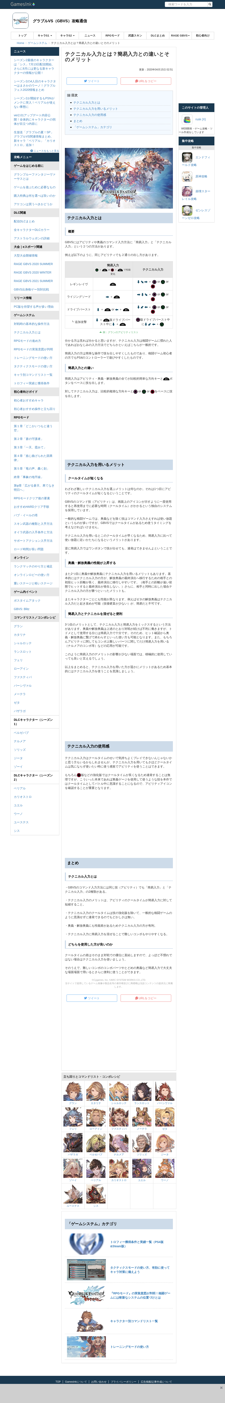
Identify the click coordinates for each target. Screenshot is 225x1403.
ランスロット (23, 651)
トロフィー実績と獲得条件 (32, 383)
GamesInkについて (76, 1381)
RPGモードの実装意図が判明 (33, 349)
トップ (22, 35)
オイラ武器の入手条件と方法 (33, 532)
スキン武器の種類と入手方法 (33, 523)
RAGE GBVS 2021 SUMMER (33, 281)
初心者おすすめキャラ (29, 400)
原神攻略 (194, 176)
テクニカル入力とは (27, 332)
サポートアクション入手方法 (33, 540)
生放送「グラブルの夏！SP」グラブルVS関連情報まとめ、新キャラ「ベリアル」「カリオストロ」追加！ (35, 138)
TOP (58, 1381)
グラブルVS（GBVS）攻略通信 (60, 21)
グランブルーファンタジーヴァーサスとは (35, 176)
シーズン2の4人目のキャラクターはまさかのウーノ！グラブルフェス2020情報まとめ (35, 85)
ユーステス (21, 822)
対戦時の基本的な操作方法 (32, 323)
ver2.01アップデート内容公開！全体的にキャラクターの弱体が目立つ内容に (35, 119)
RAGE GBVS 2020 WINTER (32, 272)
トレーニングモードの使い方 (33, 357)
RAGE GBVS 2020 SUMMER (33, 264)
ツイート (92, 81)
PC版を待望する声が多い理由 (34, 306)
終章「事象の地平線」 (29, 477)
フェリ (18, 660)
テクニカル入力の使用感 (89, 114)
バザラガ (20, 711)
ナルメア (20, 741)
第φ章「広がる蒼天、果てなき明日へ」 (34, 487)
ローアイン (21, 668)
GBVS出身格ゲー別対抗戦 (31, 289)
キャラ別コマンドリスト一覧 (33, 374)
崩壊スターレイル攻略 (196, 193)
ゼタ (17, 702)
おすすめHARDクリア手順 (31, 506)
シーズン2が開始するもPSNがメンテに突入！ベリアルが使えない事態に (35, 102)
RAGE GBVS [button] (180, 35)
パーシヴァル (23, 685)
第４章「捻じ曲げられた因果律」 (33, 458)
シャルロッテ (23, 643)
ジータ (18, 758)
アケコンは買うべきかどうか (33, 204)
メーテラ (20, 694)
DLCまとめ (158, 35)
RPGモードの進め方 (27, 340)
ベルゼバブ (21, 732)
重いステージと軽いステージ (33, 583)
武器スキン (135, 35)
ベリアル (20, 788)
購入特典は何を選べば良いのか (35, 195)
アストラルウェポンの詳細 (32, 238)
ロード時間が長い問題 (29, 549)
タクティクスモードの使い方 (33, 366)
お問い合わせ (99, 1381)
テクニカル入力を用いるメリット (95, 108)
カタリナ (20, 634)
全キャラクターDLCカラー (32, 229)
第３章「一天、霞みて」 (30, 447)
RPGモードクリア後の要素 (32, 498)
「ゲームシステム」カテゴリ (92, 127)
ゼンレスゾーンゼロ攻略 (196, 212)
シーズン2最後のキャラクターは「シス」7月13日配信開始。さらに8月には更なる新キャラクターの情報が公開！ (34, 66)
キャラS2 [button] (67, 35)
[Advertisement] (119, 707)
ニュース (89, 35)
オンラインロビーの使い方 (32, 575)
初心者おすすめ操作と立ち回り (35, 409)
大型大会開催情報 (26, 255)
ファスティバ (23, 677)
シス (17, 830)
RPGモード (112, 35)
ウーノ (18, 813)
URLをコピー (146, 81)
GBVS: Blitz (21, 609)
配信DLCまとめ (24, 221)
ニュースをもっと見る (44, 150)
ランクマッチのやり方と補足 (33, 566)
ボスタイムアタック (27, 600)
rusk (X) (194, 119)
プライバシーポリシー (123, 1381)
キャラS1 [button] (45, 35)
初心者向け (203, 35)
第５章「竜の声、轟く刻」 (32, 468)
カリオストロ (23, 796)
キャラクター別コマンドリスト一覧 (134, 1321)
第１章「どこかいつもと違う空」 (33, 428)
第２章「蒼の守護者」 (29, 439)
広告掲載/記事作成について (156, 1381)
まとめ (77, 121)
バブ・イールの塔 (26, 515)
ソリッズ (20, 749)
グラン (18, 626)
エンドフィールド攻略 (196, 159)
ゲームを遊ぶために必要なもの (35, 187)
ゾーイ (18, 766)
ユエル (18, 805)
